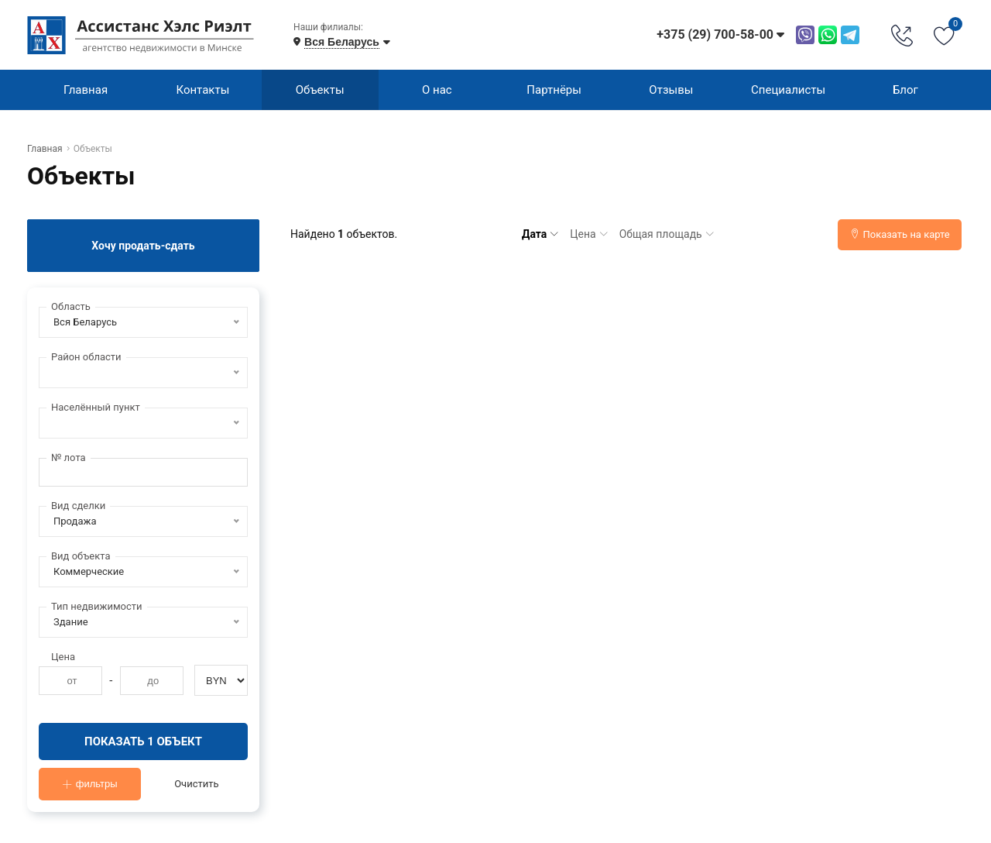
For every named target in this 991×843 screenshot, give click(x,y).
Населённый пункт (95, 407)
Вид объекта (81, 556)
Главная (85, 90)
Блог (905, 90)
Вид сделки (78, 505)
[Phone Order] (902, 34)
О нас (437, 90)
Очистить (196, 784)
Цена (63, 656)
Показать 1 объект (143, 741)
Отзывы (671, 90)
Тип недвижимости (96, 606)
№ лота (68, 457)
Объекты (320, 90)
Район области (86, 357)
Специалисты (788, 90)
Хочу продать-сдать (142, 245)
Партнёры (553, 90)
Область (71, 306)
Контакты (202, 90)
